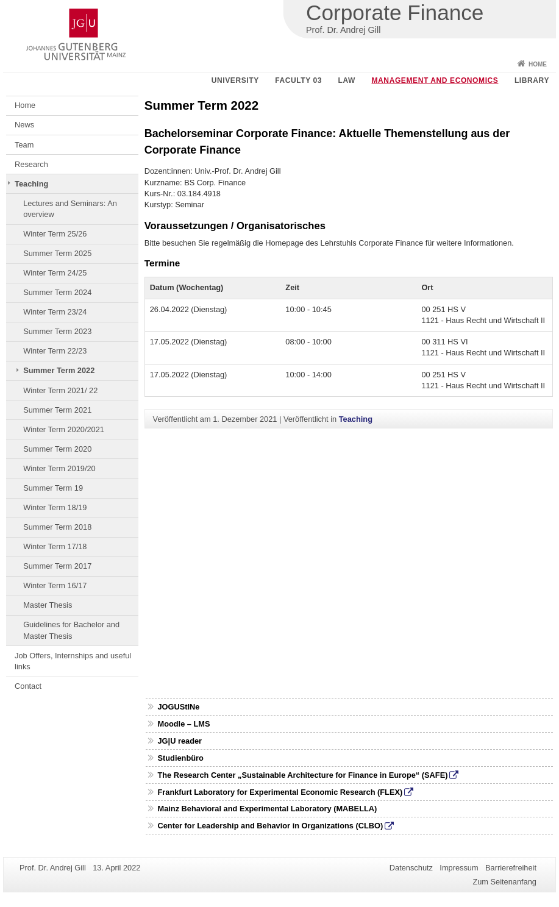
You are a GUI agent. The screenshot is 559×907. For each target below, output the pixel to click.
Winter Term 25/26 (55, 233)
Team (24, 144)
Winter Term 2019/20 (59, 468)
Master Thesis (47, 605)
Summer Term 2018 (57, 527)
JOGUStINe (178, 706)
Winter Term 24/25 (55, 272)
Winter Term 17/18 (55, 546)
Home (538, 64)
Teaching (31, 183)
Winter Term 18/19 (55, 507)
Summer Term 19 (53, 488)
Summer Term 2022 (58, 370)
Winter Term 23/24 (55, 311)
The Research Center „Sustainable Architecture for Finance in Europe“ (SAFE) (302, 775)
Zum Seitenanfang (504, 881)
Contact (28, 686)
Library (531, 80)
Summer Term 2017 (57, 566)
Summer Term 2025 (57, 253)
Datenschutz (411, 867)
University (235, 80)
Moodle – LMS (183, 723)
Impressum (459, 867)
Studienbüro (180, 758)
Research (31, 164)
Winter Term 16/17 (55, 585)
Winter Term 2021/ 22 (60, 390)
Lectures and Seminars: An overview (70, 209)
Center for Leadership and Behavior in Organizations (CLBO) (270, 825)
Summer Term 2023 (57, 331)
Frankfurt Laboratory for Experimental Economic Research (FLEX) (279, 792)
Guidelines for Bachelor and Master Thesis (71, 630)
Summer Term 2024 (57, 292)
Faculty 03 (298, 80)
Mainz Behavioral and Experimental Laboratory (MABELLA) (267, 808)
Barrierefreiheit (510, 867)
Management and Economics (435, 80)
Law (346, 80)
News (24, 124)
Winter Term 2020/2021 (63, 429)
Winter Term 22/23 (55, 350)
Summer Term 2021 (57, 409)
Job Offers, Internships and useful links (73, 661)
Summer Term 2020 (57, 448)
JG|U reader (179, 740)
